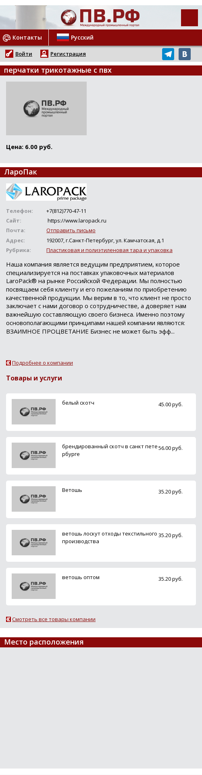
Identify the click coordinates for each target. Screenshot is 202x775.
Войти (23, 53)
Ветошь (72, 490)
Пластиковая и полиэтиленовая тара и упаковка (109, 250)
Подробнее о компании (42, 362)
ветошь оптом (81, 577)
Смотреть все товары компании (54, 619)
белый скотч (78, 402)
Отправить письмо (71, 230)
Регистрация (68, 53)
